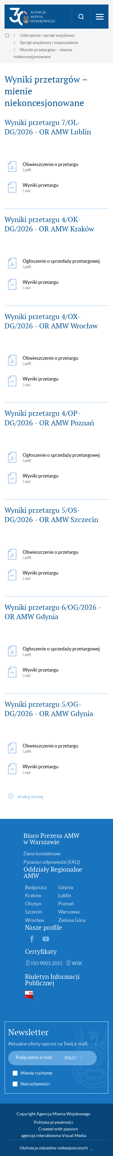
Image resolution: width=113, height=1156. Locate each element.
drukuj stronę (30, 796)
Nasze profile (43, 927)
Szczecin (33, 911)
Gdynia (65, 887)
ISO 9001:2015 (47, 963)
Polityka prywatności (53, 1122)
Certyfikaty (41, 951)
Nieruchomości (35, 1084)
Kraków (33, 895)
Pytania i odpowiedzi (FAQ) (52, 862)
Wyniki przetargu (52, 187)
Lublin (64, 895)
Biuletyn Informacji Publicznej (52, 979)
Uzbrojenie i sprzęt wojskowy (47, 35)
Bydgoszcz (36, 887)
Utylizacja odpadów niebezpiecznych (54, 1147)
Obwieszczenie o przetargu (50, 167)
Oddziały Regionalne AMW (53, 872)
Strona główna (7, 35)
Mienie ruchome (36, 1073)
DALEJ (70, 1058)
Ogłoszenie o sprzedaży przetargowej (61, 263)
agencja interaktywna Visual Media (53, 1135)
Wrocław (34, 920)
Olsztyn (33, 903)
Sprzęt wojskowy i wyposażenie (49, 42)
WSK (77, 963)
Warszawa (69, 911)
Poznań (66, 903)
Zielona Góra (71, 920)
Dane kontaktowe (42, 853)
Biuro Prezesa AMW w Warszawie (52, 838)
